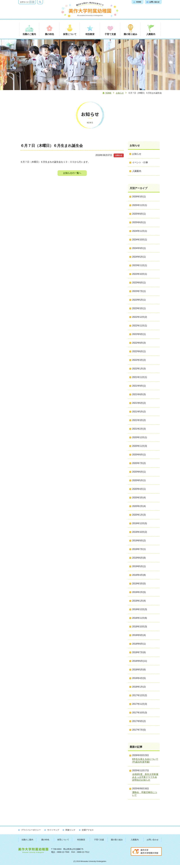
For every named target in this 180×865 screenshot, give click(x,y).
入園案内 (135, 839)
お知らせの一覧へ (72, 173)
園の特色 (45, 839)
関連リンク (70, 830)
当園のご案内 (27, 839)
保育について (63, 839)
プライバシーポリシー (31, 830)
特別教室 (81, 839)
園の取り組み (117, 839)
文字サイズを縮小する (30, 2)
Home (108, 93)
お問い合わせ (152, 839)
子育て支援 (99, 839)
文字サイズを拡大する (33, 2)
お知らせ (120, 93)
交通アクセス (88, 830)
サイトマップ (53, 830)
